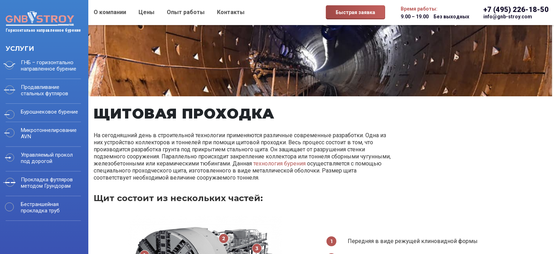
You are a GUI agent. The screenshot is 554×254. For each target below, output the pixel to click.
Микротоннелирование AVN (49, 133)
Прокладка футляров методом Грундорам (47, 182)
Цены (146, 12)
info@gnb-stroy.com (507, 16)
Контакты (230, 12)
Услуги (20, 49)
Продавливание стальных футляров (44, 90)
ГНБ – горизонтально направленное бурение (48, 65)
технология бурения (279, 163)
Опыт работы (186, 12)
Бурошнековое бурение (49, 112)
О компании (110, 12)
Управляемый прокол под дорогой (47, 158)
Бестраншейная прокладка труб (40, 207)
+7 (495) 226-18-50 (516, 9)
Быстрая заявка (355, 12)
